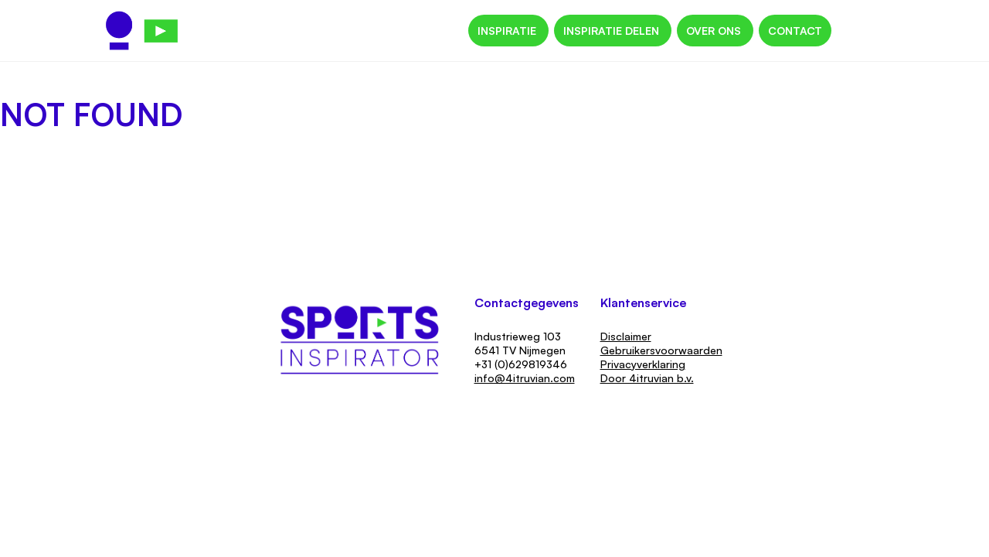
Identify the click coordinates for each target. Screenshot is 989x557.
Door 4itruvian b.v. (647, 377)
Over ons (715, 30)
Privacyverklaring (642, 364)
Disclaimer (625, 336)
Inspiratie (508, 30)
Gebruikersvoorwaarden (661, 350)
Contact (795, 30)
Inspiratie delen (612, 30)
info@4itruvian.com (524, 377)
